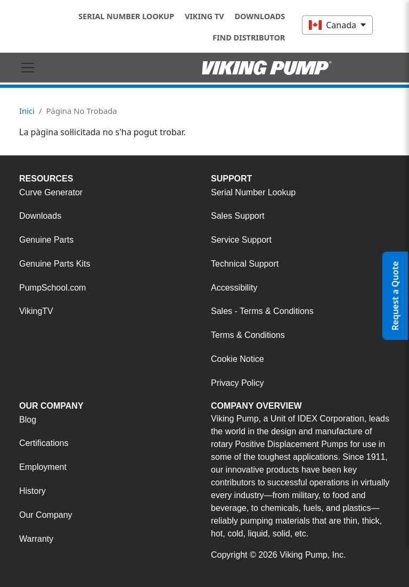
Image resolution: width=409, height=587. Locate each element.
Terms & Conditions (248, 335)
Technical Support (245, 263)
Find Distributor (248, 37)
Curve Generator (51, 192)
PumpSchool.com (52, 287)
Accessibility (234, 287)
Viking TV (204, 16)
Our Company (45, 514)
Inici (27, 110)
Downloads (260, 16)
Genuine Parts (46, 239)
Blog (27, 419)
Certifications (43, 443)
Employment (43, 467)
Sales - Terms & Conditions (262, 311)
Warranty (36, 538)
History (32, 490)
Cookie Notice (237, 358)
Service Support (241, 239)
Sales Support (238, 215)
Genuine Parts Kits (54, 263)
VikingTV (36, 311)
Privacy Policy (237, 382)
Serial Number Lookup (126, 16)
